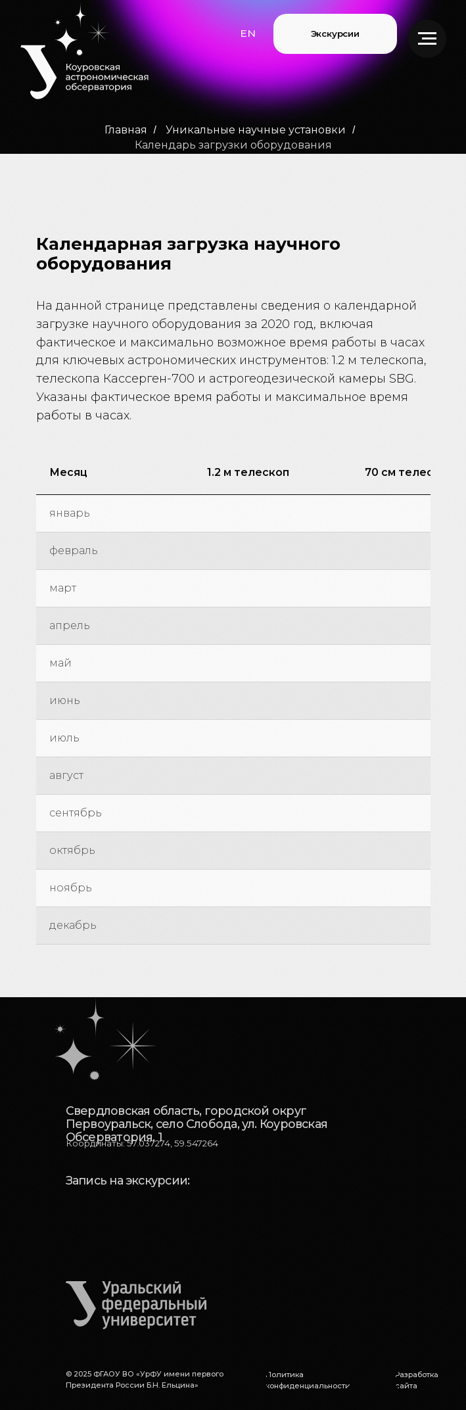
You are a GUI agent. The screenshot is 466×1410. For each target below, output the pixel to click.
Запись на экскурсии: (128, 1180)
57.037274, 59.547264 (172, 1143)
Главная (126, 130)
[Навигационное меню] (427, 38)
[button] (248, 33)
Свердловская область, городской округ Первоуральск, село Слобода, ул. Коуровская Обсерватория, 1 (196, 1124)
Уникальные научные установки (256, 130)
